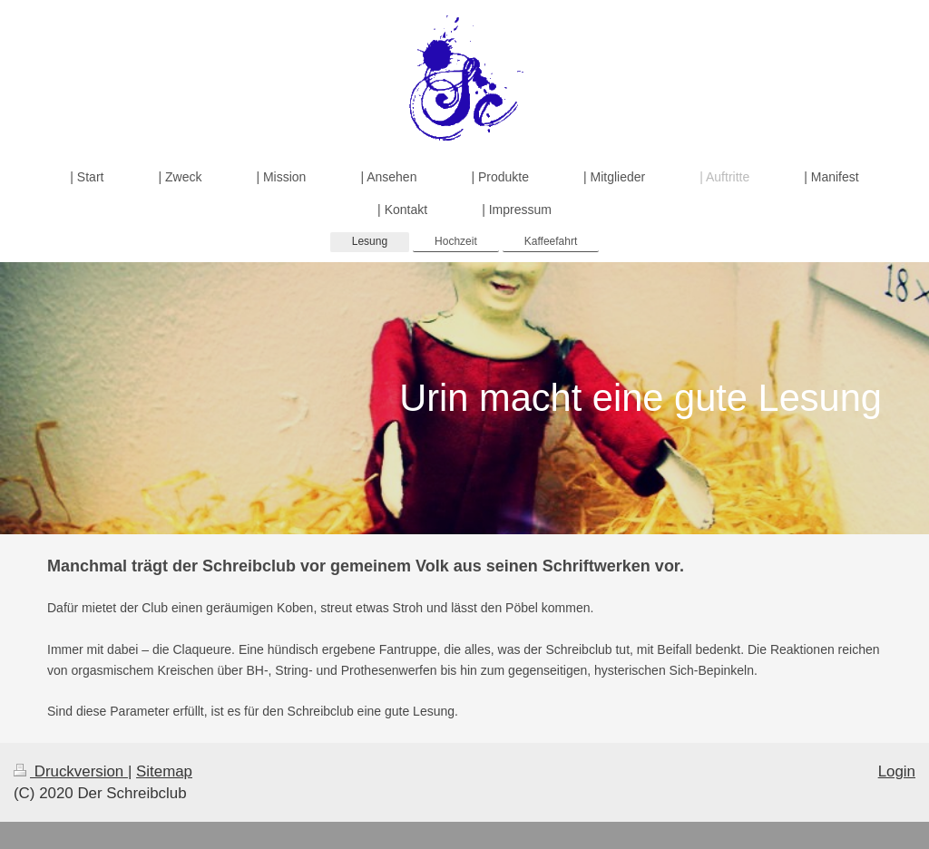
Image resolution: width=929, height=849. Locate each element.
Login (896, 771)
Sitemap (164, 771)
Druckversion (71, 771)
